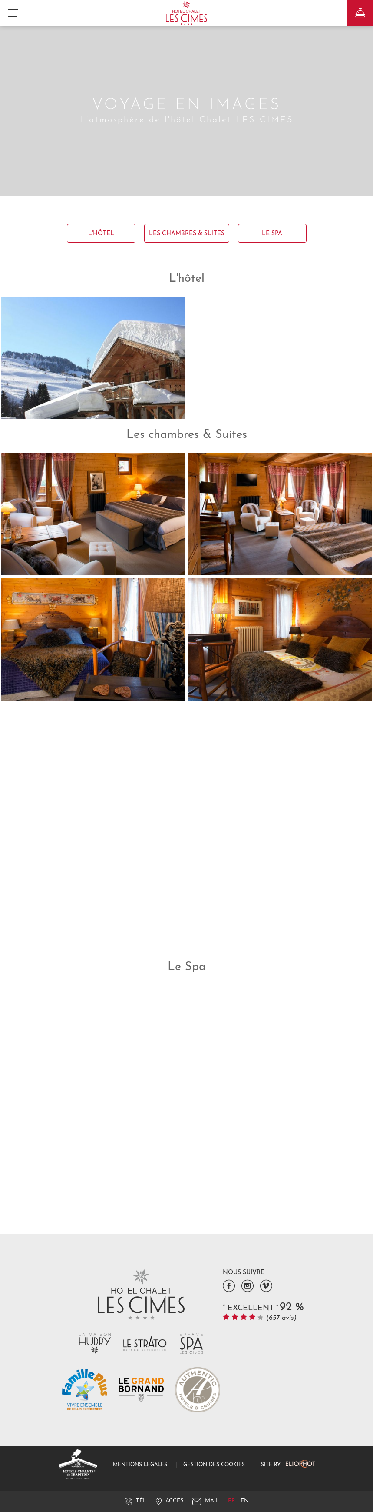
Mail (205, 1501)
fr (232, 1501)
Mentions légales (140, 1465)
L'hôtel (101, 233)
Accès (170, 1501)
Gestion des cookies (214, 1465)
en (245, 1501)
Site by (288, 1465)
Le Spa (272, 233)
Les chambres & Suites (186, 233)
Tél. (136, 1501)
